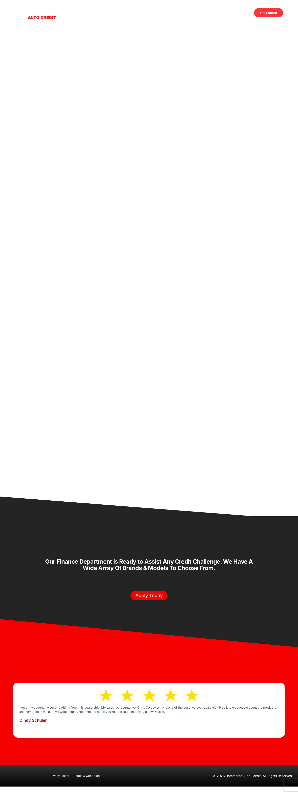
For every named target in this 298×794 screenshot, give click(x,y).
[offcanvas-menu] (246, 12)
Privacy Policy (58, 783)
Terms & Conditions (89, 783)
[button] (149, 599)
